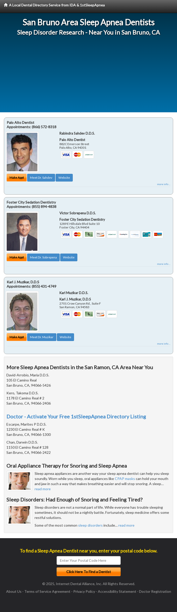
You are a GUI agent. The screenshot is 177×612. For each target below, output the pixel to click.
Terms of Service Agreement (47, 591)
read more (43, 489)
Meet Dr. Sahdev (41, 177)
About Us (14, 591)
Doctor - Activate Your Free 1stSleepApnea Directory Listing (76, 416)
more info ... (163, 184)
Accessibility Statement (117, 591)
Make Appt (16, 177)
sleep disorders (90, 525)
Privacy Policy (84, 591)
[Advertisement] (88, 76)
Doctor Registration (155, 591)
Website (64, 177)
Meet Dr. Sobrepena (43, 257)
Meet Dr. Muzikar (42, 337)
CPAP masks (125, 478)
